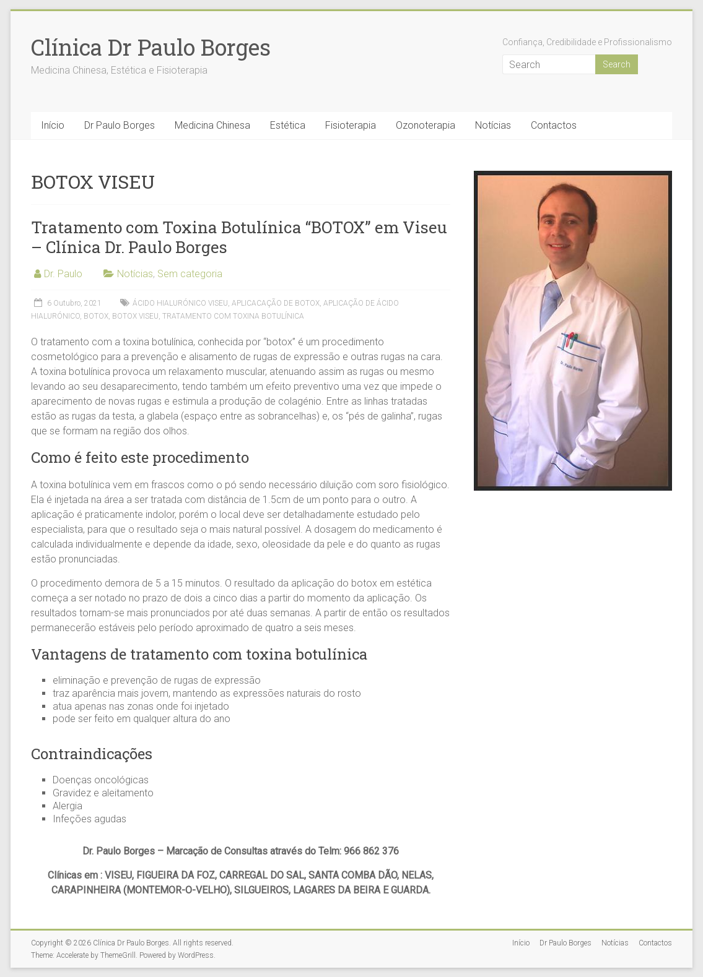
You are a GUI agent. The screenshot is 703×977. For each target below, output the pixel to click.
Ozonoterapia (425, 125)
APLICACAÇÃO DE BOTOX (276, 303)
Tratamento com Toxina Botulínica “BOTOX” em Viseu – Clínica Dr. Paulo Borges (239, 237)
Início (52, 125)
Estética (287, 125)
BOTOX (96, 316)
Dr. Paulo (63, 274)
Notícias (493, 125)
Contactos (554, 125)
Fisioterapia (350, 125)
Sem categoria (189, 274)
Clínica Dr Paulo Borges (151, 47)
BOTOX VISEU (135, 316)
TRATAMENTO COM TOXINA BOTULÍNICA (233, 316)
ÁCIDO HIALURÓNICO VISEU (180, 303)
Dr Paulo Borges (119, 125)
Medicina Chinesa (212, 125)
